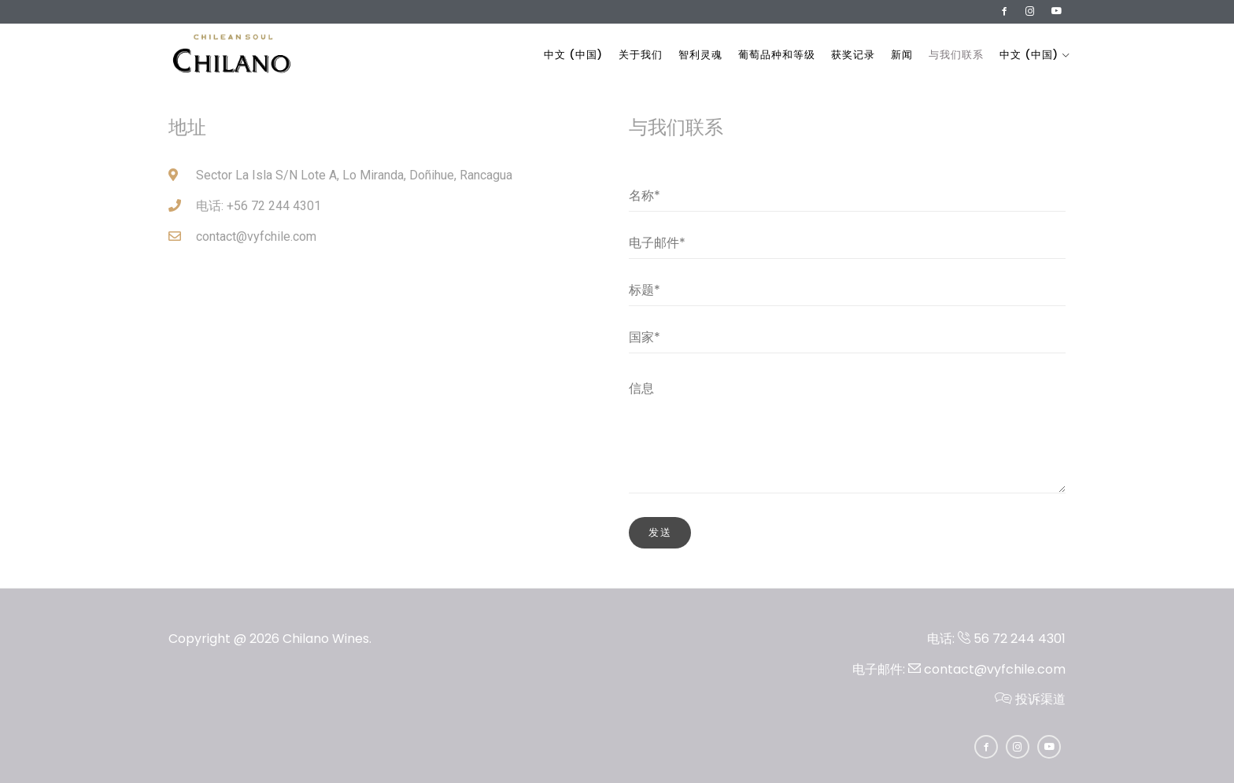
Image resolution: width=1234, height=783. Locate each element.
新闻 (902, 54)
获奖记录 (853, 54)
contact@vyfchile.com (987, 669)
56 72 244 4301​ (1012, 639)
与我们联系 (956, 54)
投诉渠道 (1030, 699)
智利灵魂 (700, 54)
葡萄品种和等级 (776, 54)
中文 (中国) (573, 54)
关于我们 (641, 54)
